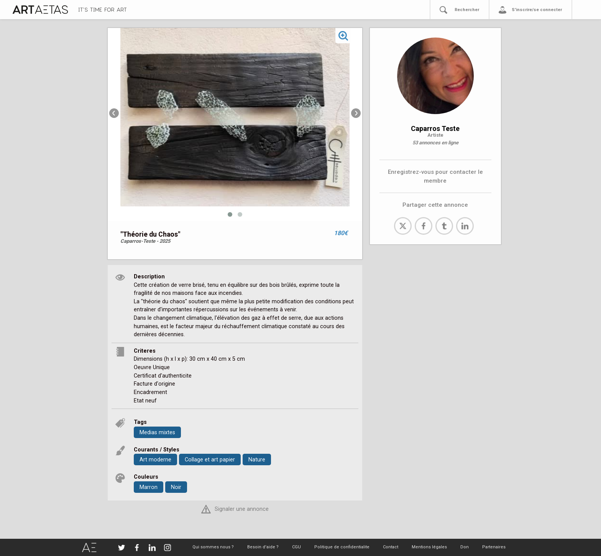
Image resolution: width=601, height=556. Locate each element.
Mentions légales (429, 547)
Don (464, 547)
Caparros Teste (435, 128)
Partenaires (494, 547)
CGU (296, 547)
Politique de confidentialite (341, 547)
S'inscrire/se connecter (537, 9)
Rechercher (467, 9)
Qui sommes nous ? (213, 547)
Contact (390, 547)
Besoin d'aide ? (263, 547)
